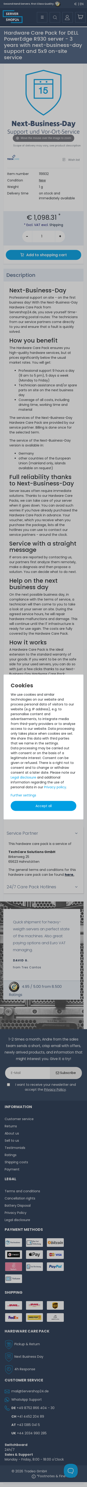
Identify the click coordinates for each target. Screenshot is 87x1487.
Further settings (23, 795)
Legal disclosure (23, 777)
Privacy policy (55, 787)
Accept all (43, 806)
